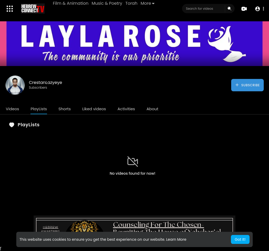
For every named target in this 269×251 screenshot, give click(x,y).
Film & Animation (71, 3)
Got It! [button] (240, 239)
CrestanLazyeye (45, 82)
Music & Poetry (107, 3)
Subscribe (247, 85)
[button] (259, 9)
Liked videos (94, 109)
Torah (132, 3)
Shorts (64, 109)
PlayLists (38, 109)
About (152, 109)
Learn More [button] (176, 239)
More (148, 3)
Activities (126, 109)
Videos (12, 109)
